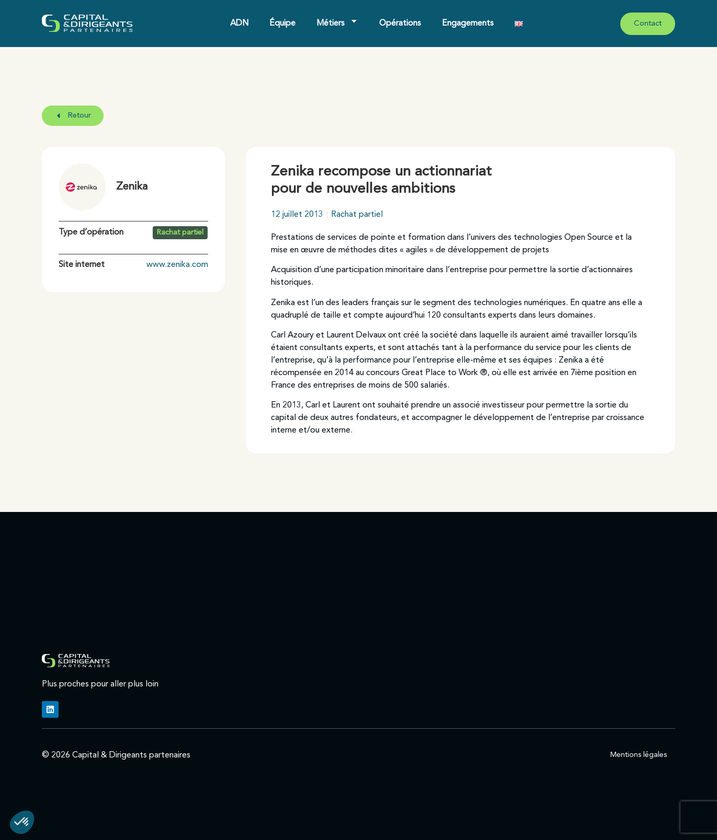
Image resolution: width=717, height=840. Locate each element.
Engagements (468, 23)
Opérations (400, 23)
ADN (239, 23)
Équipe (282, 23)
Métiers (337, 20)
